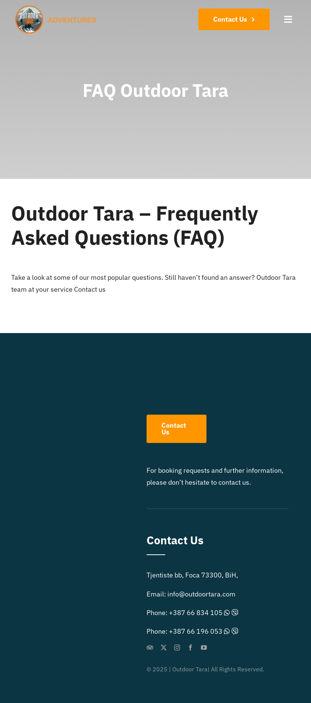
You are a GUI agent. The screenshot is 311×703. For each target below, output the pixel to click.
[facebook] (190, 647)
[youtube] (204, 647)
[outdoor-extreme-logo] (58, 8)
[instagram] (177, 647)
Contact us (90, 289)
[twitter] (164, 647)
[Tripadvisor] (150, 647)
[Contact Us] (234, 19)
